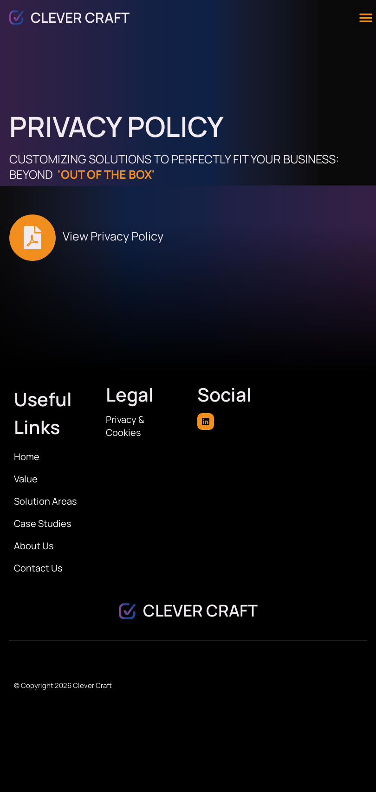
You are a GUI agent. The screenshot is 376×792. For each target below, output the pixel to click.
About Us (34, 545)
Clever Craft (80, 17)
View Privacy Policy (113, 236)
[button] (365, 17)
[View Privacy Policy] (32, 237)
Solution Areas (45, 501)
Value (26, 479)
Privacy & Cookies (125, 426)
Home (26, 456)
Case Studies (42, 523)
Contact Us (38, 568)
